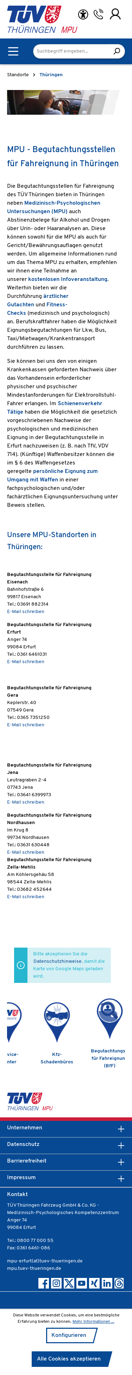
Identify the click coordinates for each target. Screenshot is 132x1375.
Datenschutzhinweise (57, 961)
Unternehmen (24, 1128)
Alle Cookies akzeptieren (69, 1359)
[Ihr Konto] (115, 14)
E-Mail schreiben (25, 611)
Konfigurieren (68, 1335)
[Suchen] (116, 51)
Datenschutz (23, 1144)
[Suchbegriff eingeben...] (71, 51)
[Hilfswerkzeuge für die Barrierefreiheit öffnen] (83, 15)
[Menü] (13, 51)
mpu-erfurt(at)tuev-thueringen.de (45, 1261)
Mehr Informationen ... (93, 1322)
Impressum (21, 1178)
